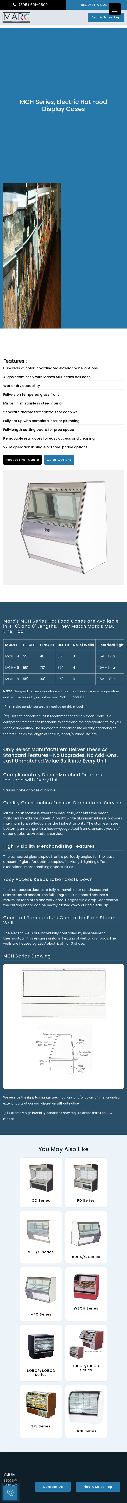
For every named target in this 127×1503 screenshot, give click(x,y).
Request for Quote (22, 460)
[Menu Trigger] (115, 9)
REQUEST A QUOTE (96, 5)
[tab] (63, 626)
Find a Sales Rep (106, 17)
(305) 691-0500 (30, 4)
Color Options (59, 460)
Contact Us (53, 1487)
